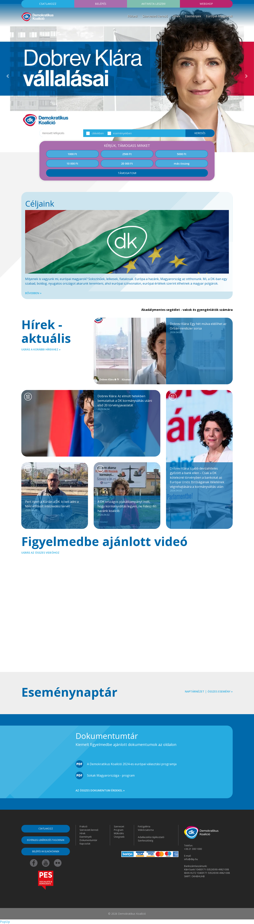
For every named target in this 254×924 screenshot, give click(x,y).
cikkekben (95, 133)
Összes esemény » (220, 691)
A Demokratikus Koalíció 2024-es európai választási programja (132, 764)
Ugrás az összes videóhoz (40, 552)
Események (193, 16)
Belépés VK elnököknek (45, 851)
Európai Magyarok (219, 16)
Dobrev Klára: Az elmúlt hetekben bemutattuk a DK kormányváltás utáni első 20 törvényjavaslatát (127, 402)
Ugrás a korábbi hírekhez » (41, 349)
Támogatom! (127, 173)
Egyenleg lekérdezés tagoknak (45, 840)
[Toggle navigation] (23, 27)
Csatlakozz (47, 4)
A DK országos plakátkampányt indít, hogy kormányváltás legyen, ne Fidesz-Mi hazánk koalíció (127, 508)
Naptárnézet (194, 691)
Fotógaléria (144, 826)
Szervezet (119, 826)
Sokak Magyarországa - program (111, 775)
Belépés (100, 4)
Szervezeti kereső (155, 16)
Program (118, 830)
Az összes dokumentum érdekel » (100, 790)
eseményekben (119, 133)
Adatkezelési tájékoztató (151, 837)
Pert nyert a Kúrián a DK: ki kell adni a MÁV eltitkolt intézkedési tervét (54, 506)
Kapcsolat (85, 843)
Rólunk (133, 16)
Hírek (176, 16)
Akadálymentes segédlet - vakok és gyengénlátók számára (187, 310)
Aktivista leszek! (153, 4)
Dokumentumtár (88, 840)
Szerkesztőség (145, 840)
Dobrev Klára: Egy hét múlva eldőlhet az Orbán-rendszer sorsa (199, 328)
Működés (119, 833)
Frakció (83, 826)
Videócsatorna (146, 830)
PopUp (5, 922)
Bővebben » (33, 293)
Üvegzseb (119, 836)
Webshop (206, 4)
